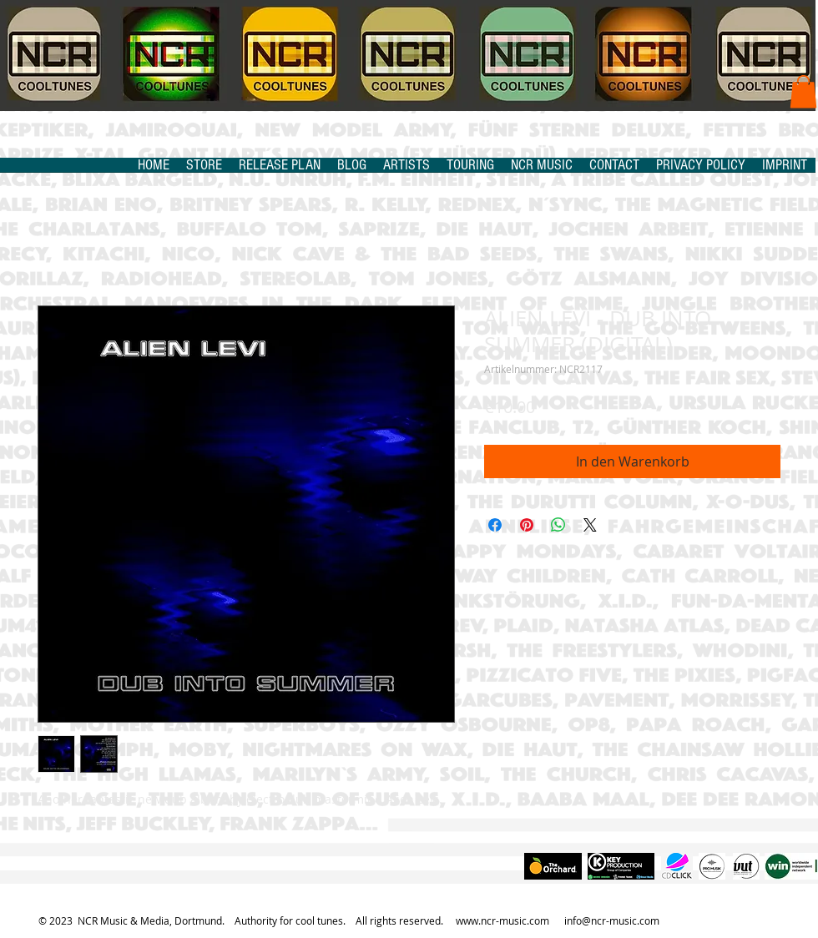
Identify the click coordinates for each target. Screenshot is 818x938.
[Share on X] (590, 525)
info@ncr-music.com (611, 920)
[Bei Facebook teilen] (495, 525)
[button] (803, 91)
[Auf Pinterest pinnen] (527, 525)
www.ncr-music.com (502, 920)
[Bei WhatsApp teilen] (558, 525)
